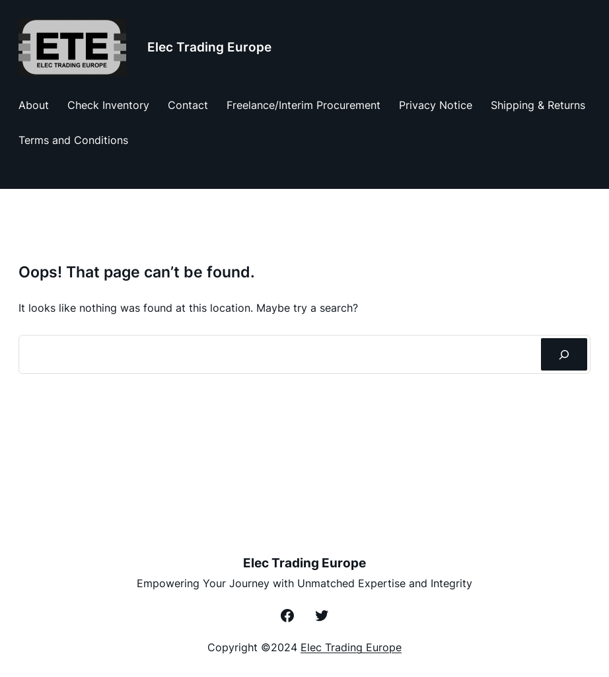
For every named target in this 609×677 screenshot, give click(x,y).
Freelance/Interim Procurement (303, 105)
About (33, 105)
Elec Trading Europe (209, 47)
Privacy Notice (435, 105)
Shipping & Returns (538, 105)
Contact (188, 105)
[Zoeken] (564, 354)
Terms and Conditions (73, 140)
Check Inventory (108, 105)
